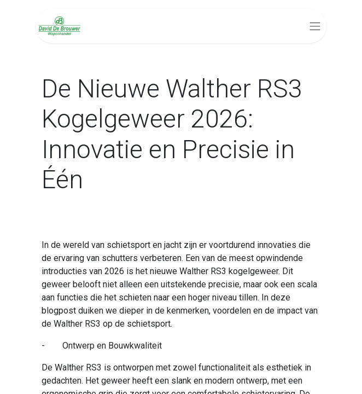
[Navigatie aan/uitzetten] (314, 26)
